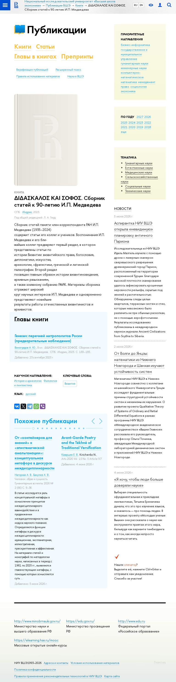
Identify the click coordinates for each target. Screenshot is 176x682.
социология (138, 86)
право (125, 86)
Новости (122, 208)
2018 (147, 127)
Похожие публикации (45, 421)
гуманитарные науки (134, 63)
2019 (140, 127)
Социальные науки (138, 186)
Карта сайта (112, 676)
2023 (140, 122)
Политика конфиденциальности (35, 669)
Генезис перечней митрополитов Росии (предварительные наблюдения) (48, 338)
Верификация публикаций (32, 70)
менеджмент (146, 82)
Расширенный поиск (68, 70)
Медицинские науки (138, 172)
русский (31, 394)
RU (136, 5)
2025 (124, 122)
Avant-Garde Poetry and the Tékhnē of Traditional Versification (81, 442)
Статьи (45, 46)
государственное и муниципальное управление (134, 54)
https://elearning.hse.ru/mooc (36, 640)
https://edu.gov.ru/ (80, 621)
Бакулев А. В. (41, 475)
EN (141, 5)
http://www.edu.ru (131, 621)
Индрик (27, 212)
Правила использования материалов (38, 76)
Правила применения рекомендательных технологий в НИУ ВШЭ (58, 676)
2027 (140, 117)
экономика (128, 91)
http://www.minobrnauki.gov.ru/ (37, 621)
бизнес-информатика (135, 45)
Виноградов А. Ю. (25, 347)
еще (123, 132)
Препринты (77, 56)
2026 (147, 117)
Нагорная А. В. (23, 475)
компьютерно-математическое (132, 74)
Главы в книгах (35, 56)
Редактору (160, 662)
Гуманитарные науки (138, 163)
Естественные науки (139, 168)
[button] (33, 428)
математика (129, 82)
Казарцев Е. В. (69, 455)
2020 (132, 127)
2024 (132, 122)
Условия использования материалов (95, 663)
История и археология (28, 381)
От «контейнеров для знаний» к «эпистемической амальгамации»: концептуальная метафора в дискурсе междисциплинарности (35, 453)
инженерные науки (134, 68)
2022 (147, 122)
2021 (124, 127)
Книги (22, 46)
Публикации (56, 29)
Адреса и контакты (56, 663)
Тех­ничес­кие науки (138, 191)
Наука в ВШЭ (75, 76)
